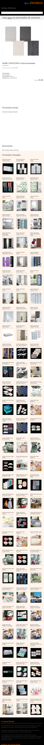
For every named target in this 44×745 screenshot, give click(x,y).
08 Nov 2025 (8, 346)
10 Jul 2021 (8, 161)
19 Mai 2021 (36, 161)
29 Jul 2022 (22, 291)
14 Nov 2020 (22, 384)
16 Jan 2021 (8, 440)
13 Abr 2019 (36, 216)
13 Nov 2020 (22, 420)
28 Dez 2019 (36, 236)
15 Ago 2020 (36, 590)
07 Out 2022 (8, 236)
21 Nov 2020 (22, 496)
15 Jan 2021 (8, 552)
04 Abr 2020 (8, 198)
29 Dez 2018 (36, 254)
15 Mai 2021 (22, 440)
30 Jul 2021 (8, 645)
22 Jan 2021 (36, 458)
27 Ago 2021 (8, 291)
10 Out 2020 (22, 216)
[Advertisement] (19, 93)
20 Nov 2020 (22, 590)
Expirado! (15, 68)
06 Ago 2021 (22, 645)
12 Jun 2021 (22, 515)
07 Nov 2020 (36, 496)
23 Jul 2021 (22, 346)
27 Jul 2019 (8, 216)
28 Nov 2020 (36, 552)
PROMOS (36, 3)
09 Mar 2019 (36, 198)
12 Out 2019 (8, 254)
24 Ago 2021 (36, 702)
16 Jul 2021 (22, 402)
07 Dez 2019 (8, 364)
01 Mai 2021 (8, 458)
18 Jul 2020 (22, 198)
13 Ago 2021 (36, 646)
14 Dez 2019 (22, 254)
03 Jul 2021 (8, 402)
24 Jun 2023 (8, 309)
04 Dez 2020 (8, 384)
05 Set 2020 (22, 235)
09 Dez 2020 (36, 364)
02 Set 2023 (22, 309)
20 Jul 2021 (36, 346)
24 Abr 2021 (22, 161)
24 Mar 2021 (8, 514)
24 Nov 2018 (36, 384)
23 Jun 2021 (8, 570)
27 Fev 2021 (22, 552)
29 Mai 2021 (8, 421)
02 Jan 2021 (22, 365)
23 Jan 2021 (36, 402)
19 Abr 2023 (36, 291)
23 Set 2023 (36, 309)
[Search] (41, 13)
